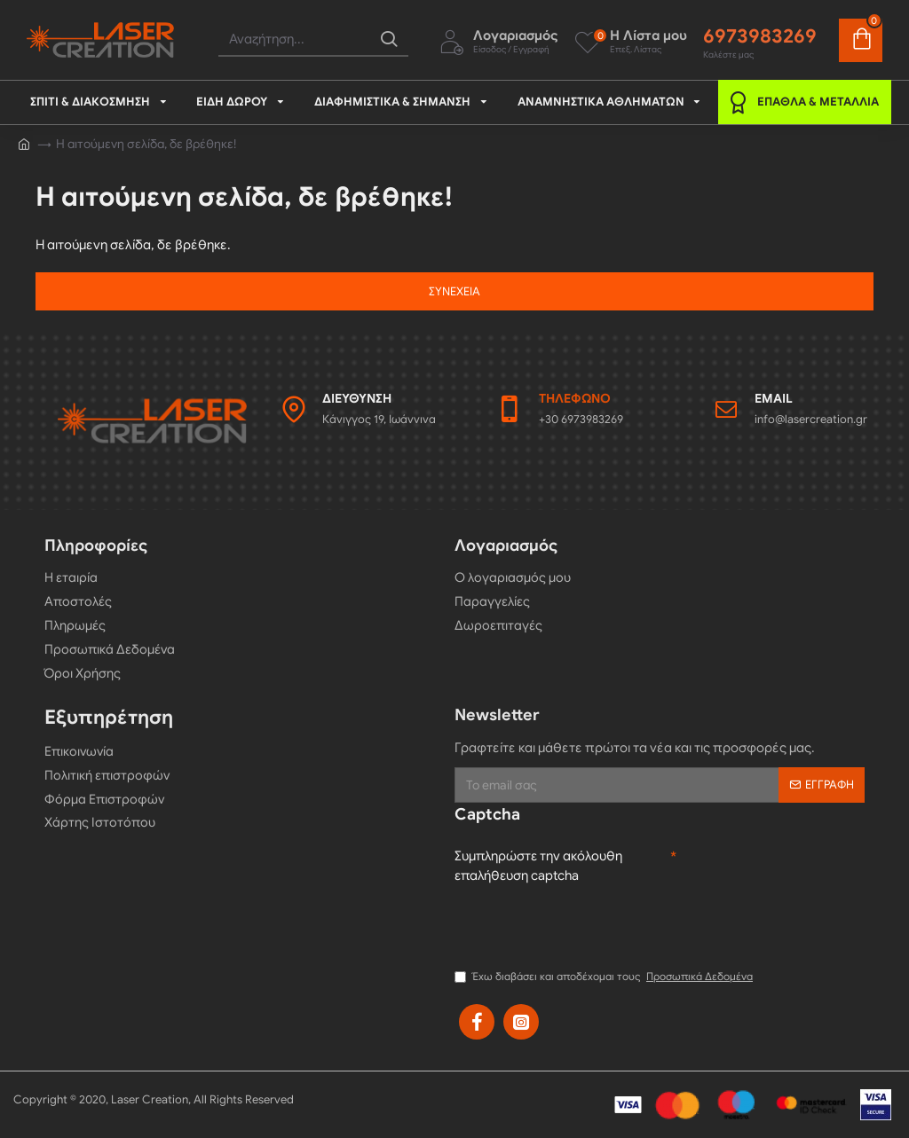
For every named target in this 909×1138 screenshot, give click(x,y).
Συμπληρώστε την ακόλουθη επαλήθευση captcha (540, 865)
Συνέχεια (454, 291)
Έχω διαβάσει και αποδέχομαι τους (604, 977)
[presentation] (589, 924)
